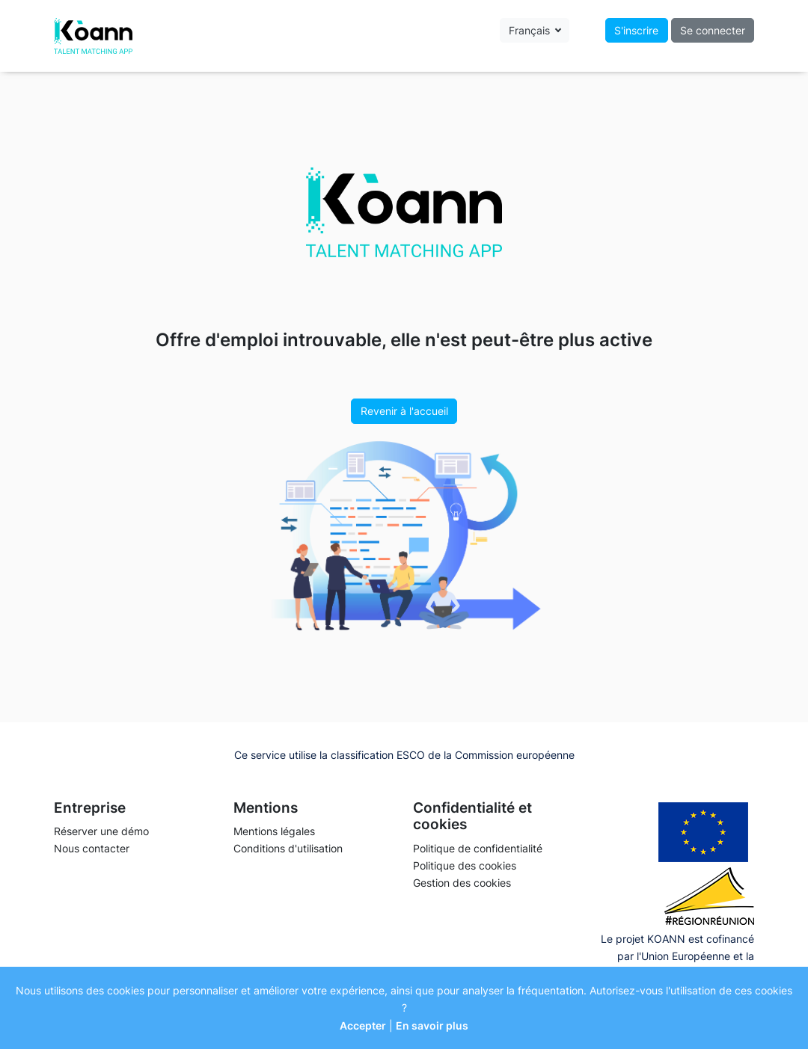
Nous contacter (91, 848)
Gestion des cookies (462, 882)
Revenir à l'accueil (404, 410)
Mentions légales (274, 831)
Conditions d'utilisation (288, 848)
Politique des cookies (464, 865)
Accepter (363, 1025)
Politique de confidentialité (477, 848)
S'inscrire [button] (636, 30)
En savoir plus (432, 1025)
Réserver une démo (101, 831)
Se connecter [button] (712, 30)
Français (531, 30)
